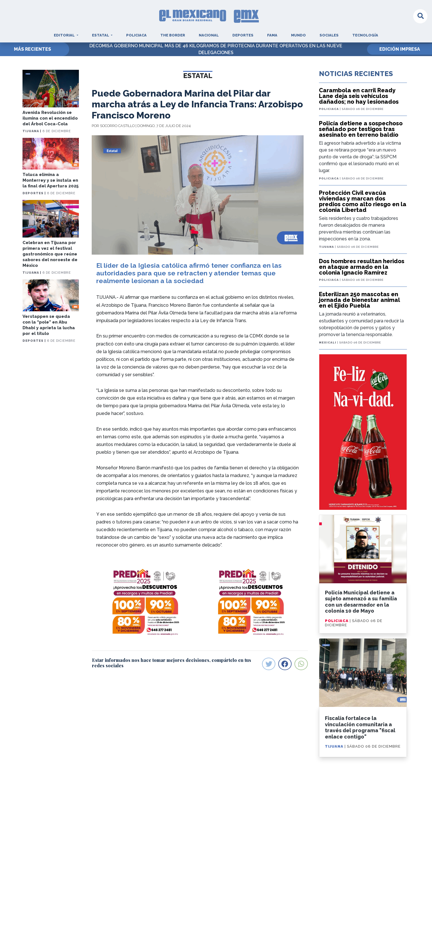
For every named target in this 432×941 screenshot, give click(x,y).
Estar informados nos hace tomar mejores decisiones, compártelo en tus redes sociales (171, 662)
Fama (272, 35)
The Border (172, 35)
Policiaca (136, 35)
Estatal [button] (101, 35)
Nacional (209, 35)
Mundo (298, 35)
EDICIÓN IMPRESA (399, 49)
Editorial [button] (64, 35)
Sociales (329, 35)
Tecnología (365, 35)
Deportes (242, 35)
